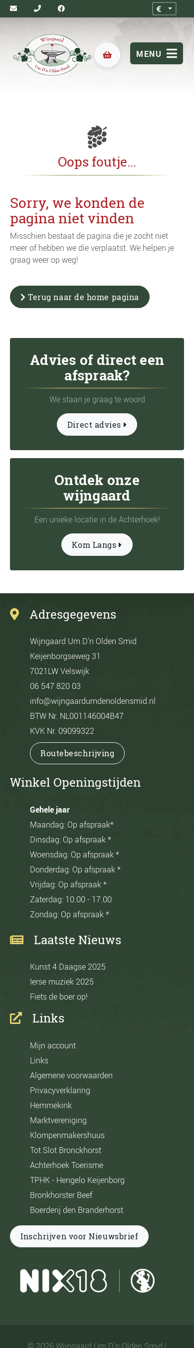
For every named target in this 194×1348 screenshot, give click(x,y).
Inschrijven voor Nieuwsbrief (79, 1236)
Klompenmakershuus (67, 1135)
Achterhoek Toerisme (66, 1165)
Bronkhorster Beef (61, 1194)
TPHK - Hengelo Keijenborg (77, 1180)
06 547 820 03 (55, 685)
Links (39, 1060)
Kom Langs (97, 544)
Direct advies (97, 424)
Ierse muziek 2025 (62, 981)
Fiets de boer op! (59, 996)
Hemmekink (51, 1105)
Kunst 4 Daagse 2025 (68, 966)
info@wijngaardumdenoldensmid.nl (93, 700)
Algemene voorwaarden (71, 1075)
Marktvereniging (58, 1120)
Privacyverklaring (60, 1090)
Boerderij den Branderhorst (76, 1209)
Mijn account (53, 1045)
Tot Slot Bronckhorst (65, 1150)
